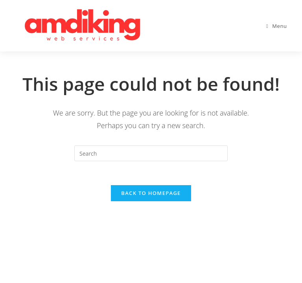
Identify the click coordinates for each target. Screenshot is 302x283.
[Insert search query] (151, 153)
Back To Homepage (150, 193)
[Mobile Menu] (276, 25)
